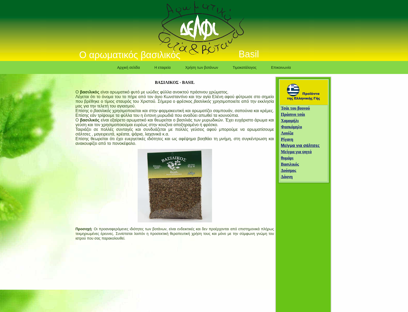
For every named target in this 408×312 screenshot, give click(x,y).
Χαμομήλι (290, 120)
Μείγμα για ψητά (296, 152)
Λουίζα (287, 133)
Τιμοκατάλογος (244, 67)
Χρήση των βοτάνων (201, 67)
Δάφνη (286, 176)
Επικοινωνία (281, 67)
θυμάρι (287, 158)
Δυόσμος (288, 170)
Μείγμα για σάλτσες (300, 145)
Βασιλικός (290, 164)
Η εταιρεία (163, 67)
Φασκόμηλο (291, 127)
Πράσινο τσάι (293, 114)
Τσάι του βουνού (295, 108)
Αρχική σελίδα (128, 67)
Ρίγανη (287, 139)
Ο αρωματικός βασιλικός (129, 55)
